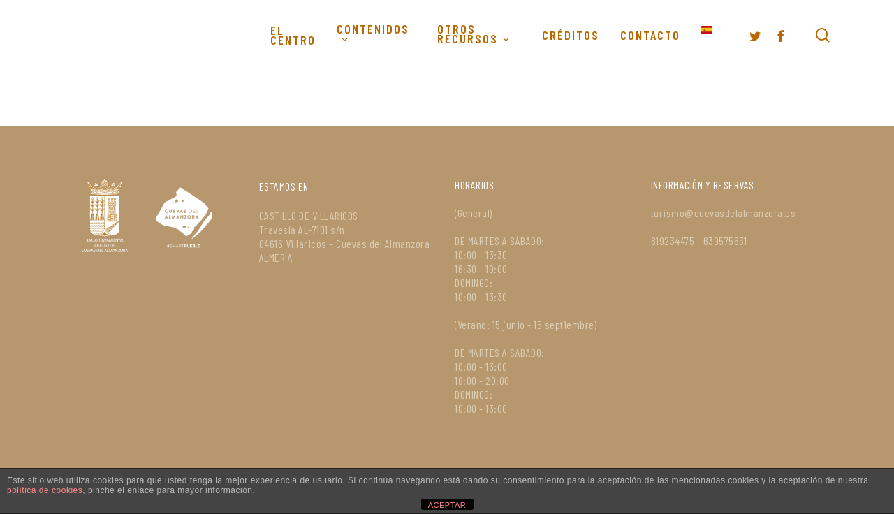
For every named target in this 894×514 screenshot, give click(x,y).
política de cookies (44, 490)
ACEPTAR (447, 505)
